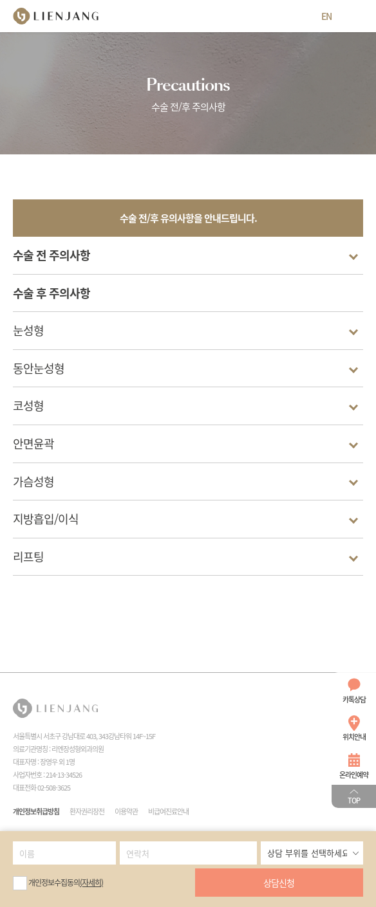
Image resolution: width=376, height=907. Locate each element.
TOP (354, 800)
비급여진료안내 (168, 811)
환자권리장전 (87, 811)
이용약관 (126, 811)
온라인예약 (353, 774)
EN (326, 16)
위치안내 (354, 736)
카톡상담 (354, 699)
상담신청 (278, 882)
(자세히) (91, 882)
